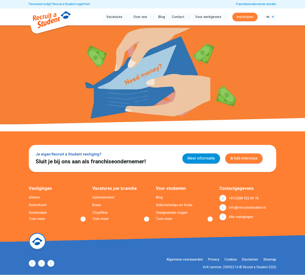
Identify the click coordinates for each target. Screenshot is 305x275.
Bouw (96, 205)
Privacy (213, 259)
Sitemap (269, 259)
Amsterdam (38, 212)
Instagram (50, 263)
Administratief (103, 197)
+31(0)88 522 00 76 (244, 198)
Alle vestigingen (241, 216)
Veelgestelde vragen (171, 212)
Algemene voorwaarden (184, 259)
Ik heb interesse (244, 158)
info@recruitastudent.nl (247, 207)
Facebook (32, 263)
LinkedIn (41, 263)
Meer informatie (201, 158)
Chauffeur (100, 212)
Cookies (231, 259)
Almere (34, 197)
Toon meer (37, 219)
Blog (161, 16)
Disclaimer (250, 259)
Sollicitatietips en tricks (174, 205)
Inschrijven (245, 16)
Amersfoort (38, 205)
